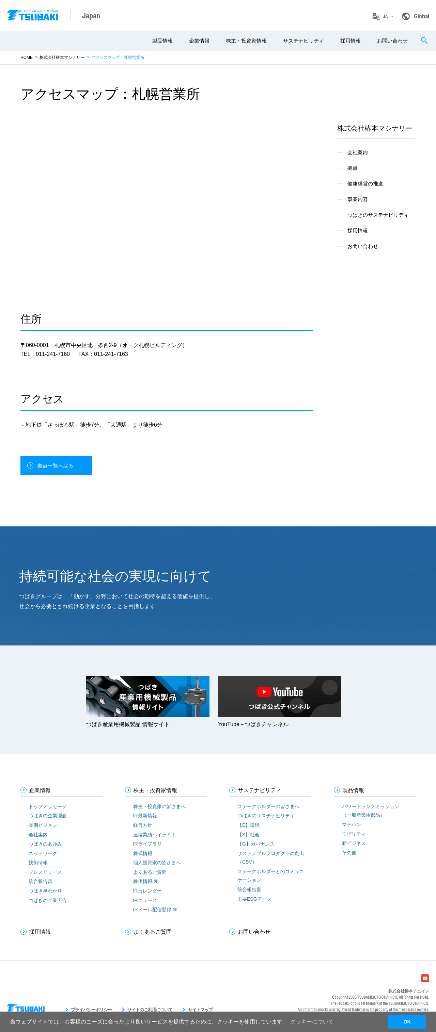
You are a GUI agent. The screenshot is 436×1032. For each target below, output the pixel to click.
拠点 (352, 168)
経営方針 (142, 825)
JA (385, 16)
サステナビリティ (303, 41)
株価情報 (142, 881)
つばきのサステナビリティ (378, 215)
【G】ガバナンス (256, 844)
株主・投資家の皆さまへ (159, 806)
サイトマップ (200, 1009)
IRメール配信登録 (152, 909)
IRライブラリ (147, 844)
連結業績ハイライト (154, 834)
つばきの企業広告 (48, 900)
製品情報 (162, 41)
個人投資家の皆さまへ (157, 862)
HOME (26, 57)
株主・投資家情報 (246, 41)
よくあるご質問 (150, 872)
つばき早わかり (45, 891)
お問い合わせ (392, 41)
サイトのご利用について (149, 1009)
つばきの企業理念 (48, 815)
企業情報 (199, 41)
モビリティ (354, 834)
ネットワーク (43, 853)
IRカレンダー (147, 891)
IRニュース (145, 900)
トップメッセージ (48, 806)
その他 (349, 852)
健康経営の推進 (365, 183)
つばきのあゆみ (45, 844)
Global (421, 16)
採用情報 (350, 41)
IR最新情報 (145, 815)
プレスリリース (45, 872)
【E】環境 (248, 825)
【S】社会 (248, 834)
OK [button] (407, 1022)
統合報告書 (40, 881)
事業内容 (357, 199)
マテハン (351, 824)
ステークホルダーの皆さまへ (268, 806)
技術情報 (38, 862)
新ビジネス (354, 843)
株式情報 (142, 853)
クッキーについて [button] (312, 1022)
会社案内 (357, 152)
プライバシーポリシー (91, 1009)
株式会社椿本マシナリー (62, 57)
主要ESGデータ (254, 899)
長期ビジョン (43, 825)
